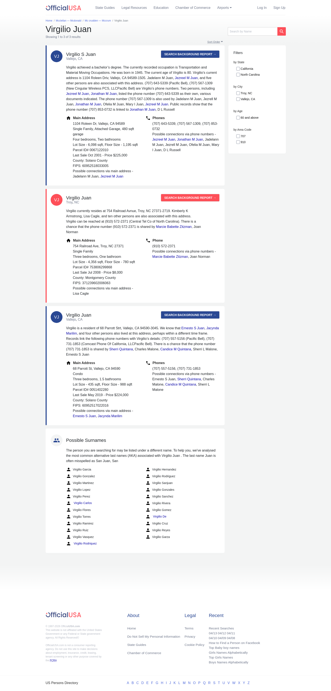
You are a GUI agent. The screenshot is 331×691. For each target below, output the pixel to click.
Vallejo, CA (248, 99)
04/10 (211, 637)
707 (243, 136)
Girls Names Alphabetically (227, 652)
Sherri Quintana (121, 349)
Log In (262, 7)
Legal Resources (134, 7)
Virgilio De (155, 516)
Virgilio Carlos (79, 503)
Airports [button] (223, 7)
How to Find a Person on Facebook (233, 642)
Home (131, 626)
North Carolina (250, 75)
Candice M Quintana (175, 349)
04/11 (230, 631)
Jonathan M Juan (104, 93)
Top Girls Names (219, 657)
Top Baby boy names (223, 647)
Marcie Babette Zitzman (174, 227)
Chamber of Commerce (192, 7)
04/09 (220, 637)
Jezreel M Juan (186, 78)
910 (243, 142)
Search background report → (190, 54)
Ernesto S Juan (192, 328)
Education (161, 7)
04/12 (220, 631)
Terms (189, 626)
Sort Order (213, 41)
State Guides (105, 7)
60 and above (250, 118)
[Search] (252, 31)
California (247, 69)
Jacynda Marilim (110, 416)
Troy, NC (246, 93)
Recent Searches (220, 626)
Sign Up (279, 7)
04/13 (211, 631)
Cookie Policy (194, 643)
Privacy (189, 635)
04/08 (230, 637)
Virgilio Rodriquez (81, 543)
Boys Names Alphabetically (227, 662)
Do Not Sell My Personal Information (154, 635)
